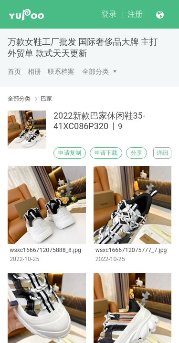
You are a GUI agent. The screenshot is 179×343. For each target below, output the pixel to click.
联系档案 (61, 71)
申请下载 (106, 153)
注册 (135, 14)
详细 (162, 153)
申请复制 (69, 153)
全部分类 (95, 71)
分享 (136, 153)
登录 (108, 14)
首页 (14, 71)
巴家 (46, 98)
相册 (34, 71)
